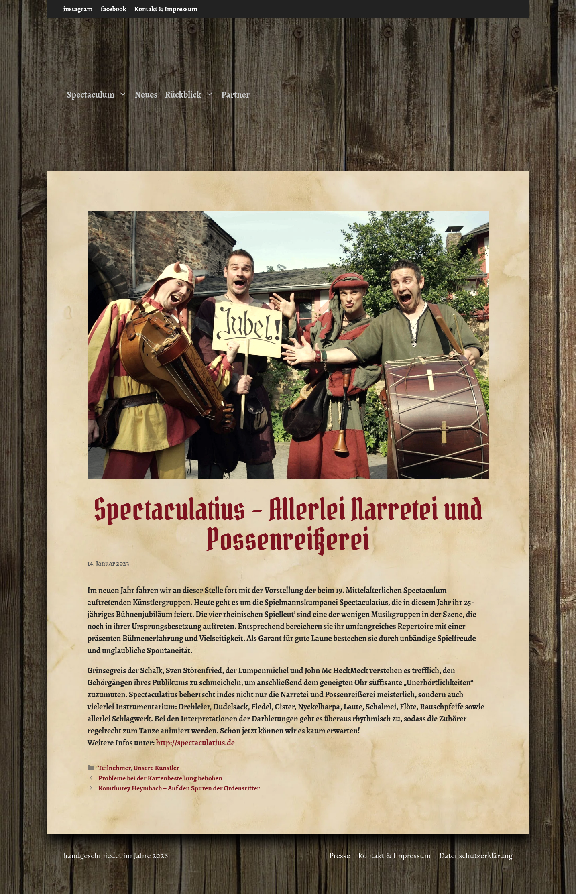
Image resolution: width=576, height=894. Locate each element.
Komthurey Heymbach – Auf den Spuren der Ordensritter (179, 788)
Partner (235, 95)
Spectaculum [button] (99, 95)
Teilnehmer (114, 767)
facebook (113, 9)
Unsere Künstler (156, 767)
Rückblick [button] (191, 95)
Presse (339, 855)
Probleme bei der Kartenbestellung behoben (160, 778)
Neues (145, 95)
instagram (78, 9)
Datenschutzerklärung (476, 855)
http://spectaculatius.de (195, 742)
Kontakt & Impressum (165, 9)
